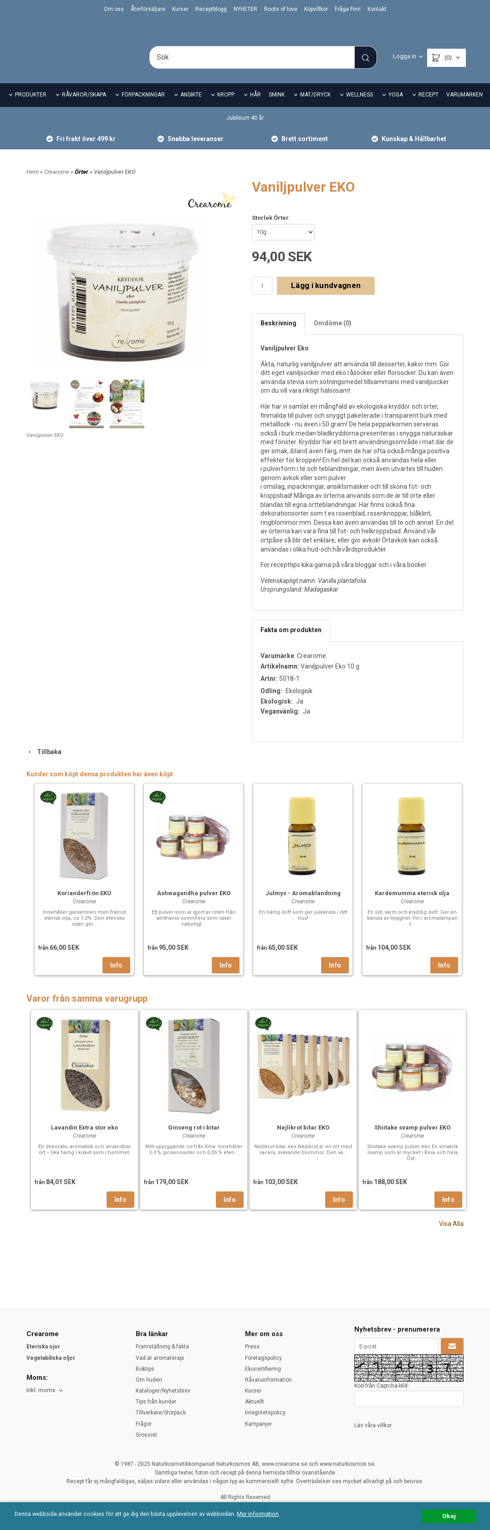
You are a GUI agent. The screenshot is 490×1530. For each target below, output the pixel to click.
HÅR (255, 107)
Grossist (146, 1435)
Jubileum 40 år (245, 130)
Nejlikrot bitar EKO (303, 1140)
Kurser (180, 9)
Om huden (149, 1380)
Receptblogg (211, 9)
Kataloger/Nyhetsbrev (163, 1391)
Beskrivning (278, 335)
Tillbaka (43, 764)
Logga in (404, 56)
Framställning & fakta (162, 1346)
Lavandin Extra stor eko (84, 1140)
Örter (82, 184)
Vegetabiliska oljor (50, 1358)
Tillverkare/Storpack (161, 1412)
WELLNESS (359, 107)
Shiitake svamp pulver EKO (412, 1140)
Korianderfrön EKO (84, 905)
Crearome (57, 184)
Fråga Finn (348, 9)
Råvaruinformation (268, 1380)
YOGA (395, 107)
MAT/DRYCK (315, 107)
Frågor (144, 1424)
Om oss (114, 9)
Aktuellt (254, 1401)
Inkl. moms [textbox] (40, 1390)
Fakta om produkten (291, 642)
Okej (449, 1516)
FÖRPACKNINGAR (143, 107)
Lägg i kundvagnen (326, 298)
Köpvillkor (316, 9)
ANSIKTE (191, 107)
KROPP (226, 107)
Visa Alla (451, 1236)
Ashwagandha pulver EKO (193, 905)
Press (252, 1346)
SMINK (277, 107)
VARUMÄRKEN (464, 107)
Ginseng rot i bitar (194, 1140)
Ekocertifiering (263, 1369)
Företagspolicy (263, 1358)
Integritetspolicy (265, 1412)
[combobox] (45, 1390)
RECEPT (429, 107)
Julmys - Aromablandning (303, 905)
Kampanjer (258, 1424)
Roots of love (280, 9)
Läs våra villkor (373, 1425)
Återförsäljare (148, 9)
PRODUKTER (30, 107)
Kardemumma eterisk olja (412, 905)
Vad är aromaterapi (160, 1358)
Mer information (270, 1514)
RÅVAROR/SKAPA (84, 107)
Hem (32, 184)
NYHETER (245, 9)
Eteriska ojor (43, 1346)
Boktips (145, 1369)
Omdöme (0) (333, 335)
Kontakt (377, 9)
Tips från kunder (156, 1401)
